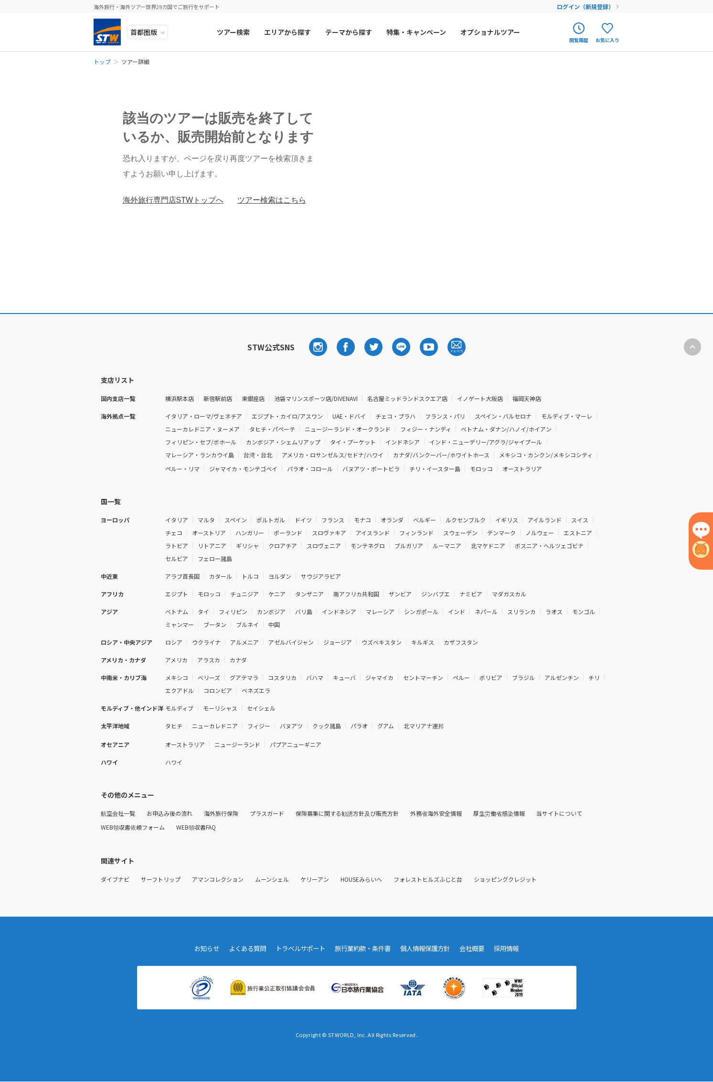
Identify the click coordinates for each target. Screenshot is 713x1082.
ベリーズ (209, 677)
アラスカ (208, 660)
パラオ (359, 726)
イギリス (506, 520)
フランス (332, 520)
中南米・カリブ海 (124, 677)
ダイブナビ (115, 879)
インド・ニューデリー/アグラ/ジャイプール (485, 442)
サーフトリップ (161, 879)
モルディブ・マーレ (566, 416)
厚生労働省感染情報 (499, 813)
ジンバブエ (435, 594)
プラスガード (267, 813)
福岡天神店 (526, 398)
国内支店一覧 (118, 398)
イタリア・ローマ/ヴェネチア (203, 416)
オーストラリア (522, 469)
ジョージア (337, 642)
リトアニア (212, 545)
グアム (385, 726)
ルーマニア (447, 545)
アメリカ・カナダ (123, 660)
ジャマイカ (379, 677)
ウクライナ (206, 642)
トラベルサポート (297, 948)
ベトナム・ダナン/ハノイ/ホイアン (506, 429)
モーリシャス (220, 708)
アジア (109, 611)
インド (456, 611)
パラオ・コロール (310, 469)
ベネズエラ (256, 690)
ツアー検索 (234, 32)
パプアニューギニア (295, 744)
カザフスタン (461, 642)
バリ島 (303, 611)
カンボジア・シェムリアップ (283, 442)
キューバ (344, 677)
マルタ (206, 520)
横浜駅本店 (179, 398)
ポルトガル (270, 520)
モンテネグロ (368, 545)
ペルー (461, 677)
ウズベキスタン (382, 642)
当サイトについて (559, 813)
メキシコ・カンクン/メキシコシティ (546, 455)
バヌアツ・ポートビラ (371, 469)
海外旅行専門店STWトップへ (173, 200)
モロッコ (481, 469)
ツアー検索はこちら (271, 200)
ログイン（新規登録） (586, 6)
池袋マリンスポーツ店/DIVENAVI (316, 398)
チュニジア (244, 594)
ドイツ (303, 520)
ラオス (554, 611)
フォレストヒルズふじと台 (428, 879)
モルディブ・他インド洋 (132, 708)
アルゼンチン (561, 677)
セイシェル (261, 708)
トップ (102, 61)
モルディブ (179, 708)
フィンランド (416, 533)
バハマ (314, 677)
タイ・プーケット (353, 442)
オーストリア (209, 533)
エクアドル (179, 690)
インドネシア (402, 442)
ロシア (173, 642)
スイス (579, 520)
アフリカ (112, 594)
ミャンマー (179, 624)
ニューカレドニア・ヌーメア (202, 429)
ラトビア (176, 545)
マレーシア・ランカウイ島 (199, 455)
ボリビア (490, 677)
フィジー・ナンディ (425, 429)
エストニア (578, 533)
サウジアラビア (321, 576)
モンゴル (583, 611)
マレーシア (380, 611)
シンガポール (421, 611)
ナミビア (470, 594)
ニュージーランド (237, 744)
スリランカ (521, 611)
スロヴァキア (329, 533)
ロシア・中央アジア (126, 642)
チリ (594, 677)
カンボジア (271, 611)
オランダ (392, 520)
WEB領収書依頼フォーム (133, 827)
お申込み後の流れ (169, 813)
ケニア (277, 594)
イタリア (176, 520)
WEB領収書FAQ (196, 827)
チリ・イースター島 (434, 469)
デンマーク (501, 533)
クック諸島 (326, 726)
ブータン (214, 624)
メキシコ (176, 677)
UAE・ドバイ (349, 416)
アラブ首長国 (182, 576)
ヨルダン (279, 576)
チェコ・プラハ (395, 416)
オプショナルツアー (491, 32)
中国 (274, 624)
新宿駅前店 (217, 398)
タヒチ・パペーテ (272, 429)
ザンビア (400, 594)
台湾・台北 (258, 455)
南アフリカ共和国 (356, 594)
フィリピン (233, 611)
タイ (203, 611)
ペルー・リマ (182, 469)
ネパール (486, 611)
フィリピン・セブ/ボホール (200, 442)
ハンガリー (249, 533)
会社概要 (479, 948)
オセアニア (115, 744)
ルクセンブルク (466, 520)
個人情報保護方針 (430, 948)
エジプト (176, 594)
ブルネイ (247, 624)
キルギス (422, 642)
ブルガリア (408, 545)
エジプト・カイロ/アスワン (287, 416)
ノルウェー (539, 533)
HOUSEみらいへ (361, 879)
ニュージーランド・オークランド (348, 429)
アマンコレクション (218, 879)
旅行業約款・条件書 (363, 948)
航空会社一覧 (118, 813)
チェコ (173, 533)
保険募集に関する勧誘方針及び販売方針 (347, 813)
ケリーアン (314, 879)
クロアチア (282, 545)
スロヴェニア (324, 545)
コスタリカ (282, 677)
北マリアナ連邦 (424, 726)
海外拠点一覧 (118, 416)
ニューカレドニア (215, 726)
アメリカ (176, 660)
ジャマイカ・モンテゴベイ (243, 469)
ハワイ (109, 762)
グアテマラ (244, 677)
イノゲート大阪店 (480, 398)
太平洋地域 (115, 726)
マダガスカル (509, 594)
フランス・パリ (445, 416)
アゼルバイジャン (291, 642)
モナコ (362, 520)
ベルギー (424, 520)
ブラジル (523, 677)
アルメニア (244, 642)
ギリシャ (247, 545)
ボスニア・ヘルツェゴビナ (549, 545)
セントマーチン (423, 677)
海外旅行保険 (221, 813)
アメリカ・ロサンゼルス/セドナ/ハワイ (332, 455)
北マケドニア (488, 545)
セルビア (176, 558)
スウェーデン (460, 533)
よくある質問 (241, 948)
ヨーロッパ (115, 520)
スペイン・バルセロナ (503, 416)
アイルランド (545, 520)
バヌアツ (291, 726)
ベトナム (176, 611)
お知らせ (197, 948)
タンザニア (309, 594)
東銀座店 (253, 398)
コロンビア (217, 690)
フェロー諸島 (215, 558)
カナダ (238, 660)
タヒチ (173, 726)
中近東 (109, 576)
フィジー (258, 726)
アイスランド (373, 533)
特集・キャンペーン (417, 32)
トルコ (250, 576)
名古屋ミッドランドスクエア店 (407, 398)
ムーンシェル (272, 879)
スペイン (235, 520)
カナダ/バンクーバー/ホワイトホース (441, 455)
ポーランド (288, 533)
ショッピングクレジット (505, 879)
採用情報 (515, 948)
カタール (220, 576)
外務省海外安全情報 (436, 813)
